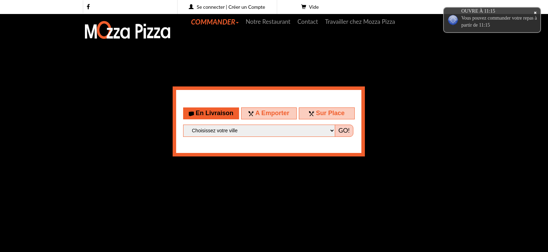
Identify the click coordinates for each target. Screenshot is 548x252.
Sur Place (327, 113)
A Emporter (268, 113)
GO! (343, 130)
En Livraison (211, 113)
